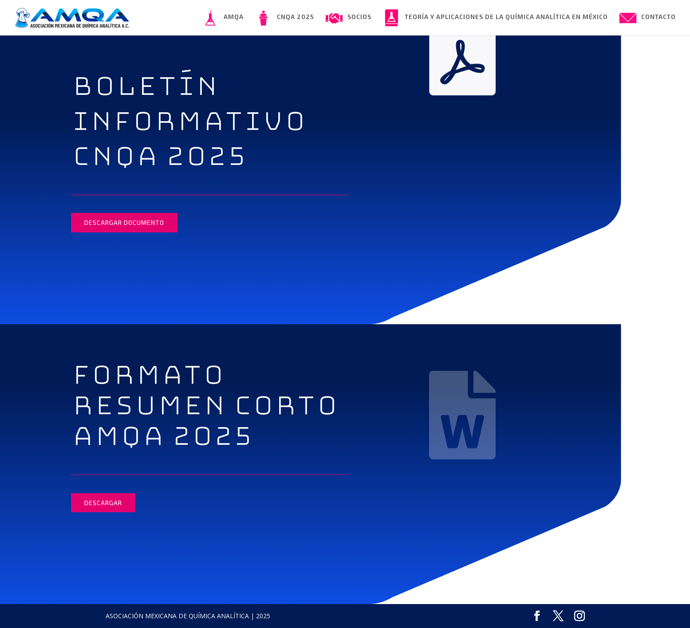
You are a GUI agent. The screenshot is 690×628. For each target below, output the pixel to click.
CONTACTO (647, 18)
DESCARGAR (103, 502)
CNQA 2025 (284, 18)
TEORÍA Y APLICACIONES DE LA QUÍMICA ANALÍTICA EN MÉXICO (495, 18)
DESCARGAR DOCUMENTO (124, 222)
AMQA (222, 18)
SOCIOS (348, 18)
